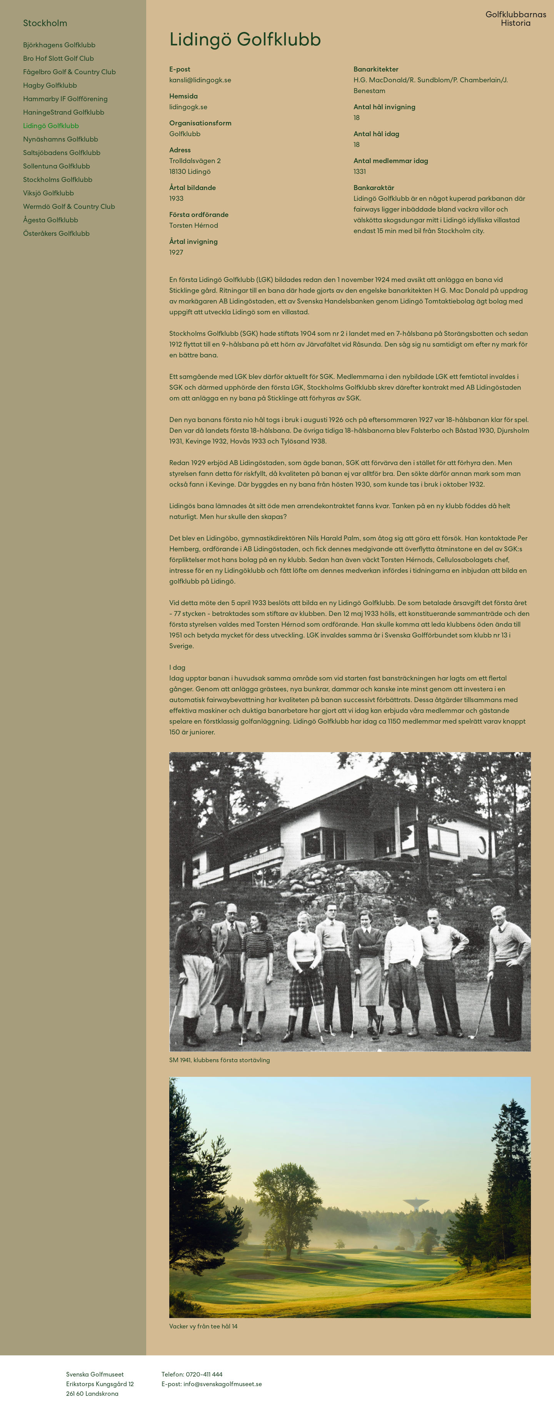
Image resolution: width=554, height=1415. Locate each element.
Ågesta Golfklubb (50, 220)
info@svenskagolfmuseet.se (223, 1385)
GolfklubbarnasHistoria (516, 20)
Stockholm (45, 24)
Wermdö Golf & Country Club (69, 207)
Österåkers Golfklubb (56, 234)
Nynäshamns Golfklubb (60, 140)
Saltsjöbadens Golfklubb (61, 153)
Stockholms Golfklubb (57, 180)
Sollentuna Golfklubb (56, 167)
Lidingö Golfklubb (51, 126)
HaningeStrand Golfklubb (63, 113)
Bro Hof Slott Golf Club (58, 59)
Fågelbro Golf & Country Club (69, 72)
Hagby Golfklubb (50, 86)
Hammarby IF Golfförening (65, 99)
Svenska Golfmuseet (39, 1385)
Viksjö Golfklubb (48, 193)
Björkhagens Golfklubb (59, 45)
